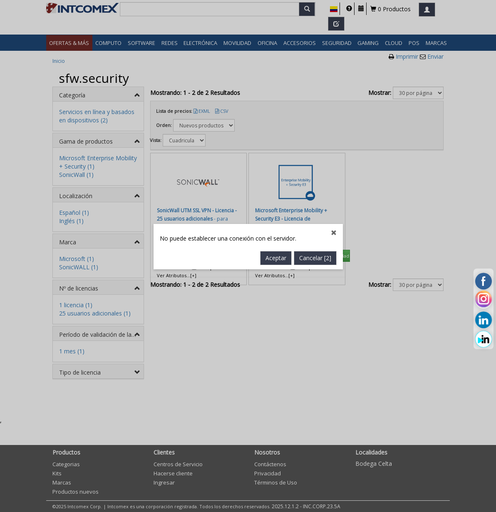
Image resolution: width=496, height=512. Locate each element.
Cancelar (315, 210)
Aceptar (275, 210)
